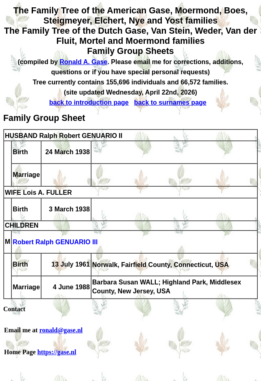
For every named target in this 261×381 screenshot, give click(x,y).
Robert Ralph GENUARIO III (55, 242)
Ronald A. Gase (84, 61)
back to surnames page (170, 102)
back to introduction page (89, 102)
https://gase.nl (56, 352)
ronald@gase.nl (61, 330)
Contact (14, 309)
